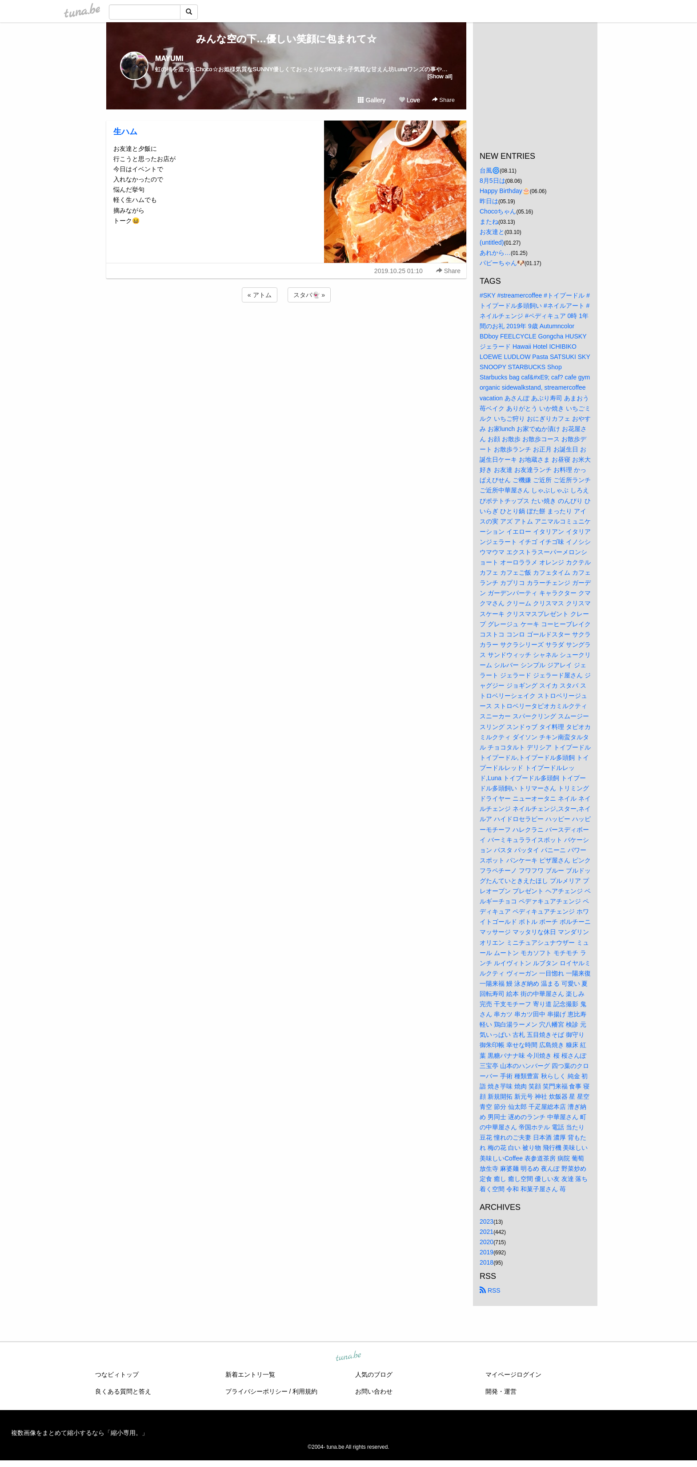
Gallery (371, 100)
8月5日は (492, 180)
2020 (486, 1241)
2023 (486, 1221)
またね (489, 221)
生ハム (125, 131)
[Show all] (440, 76)
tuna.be (348, 1357)
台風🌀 (490, 170)
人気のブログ (374, 1374)
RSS (490, 1290)
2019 (486, 1252)
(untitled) (492, 242)
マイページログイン (513, 1374)
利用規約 (304, 1391)
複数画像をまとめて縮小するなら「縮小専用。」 (79, 1432)
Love (409, 100)
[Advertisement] (286, 328)
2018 (486, 1262)
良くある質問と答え (123, 1391)
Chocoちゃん (498, 211)
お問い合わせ (374, 1391)
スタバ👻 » (309, 294)
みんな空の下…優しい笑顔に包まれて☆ (286, 38)
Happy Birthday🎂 (505, 190)
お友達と (492, 231)
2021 (486, 1231)
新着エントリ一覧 (250, 1374)
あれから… (495, 252)
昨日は (489, 201)
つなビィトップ (117, 1374)
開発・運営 (501, 1391)
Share (443, 100)
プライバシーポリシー (256, 1391)
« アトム (260, 294)
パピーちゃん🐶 (502, 262)
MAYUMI (169, 58)
